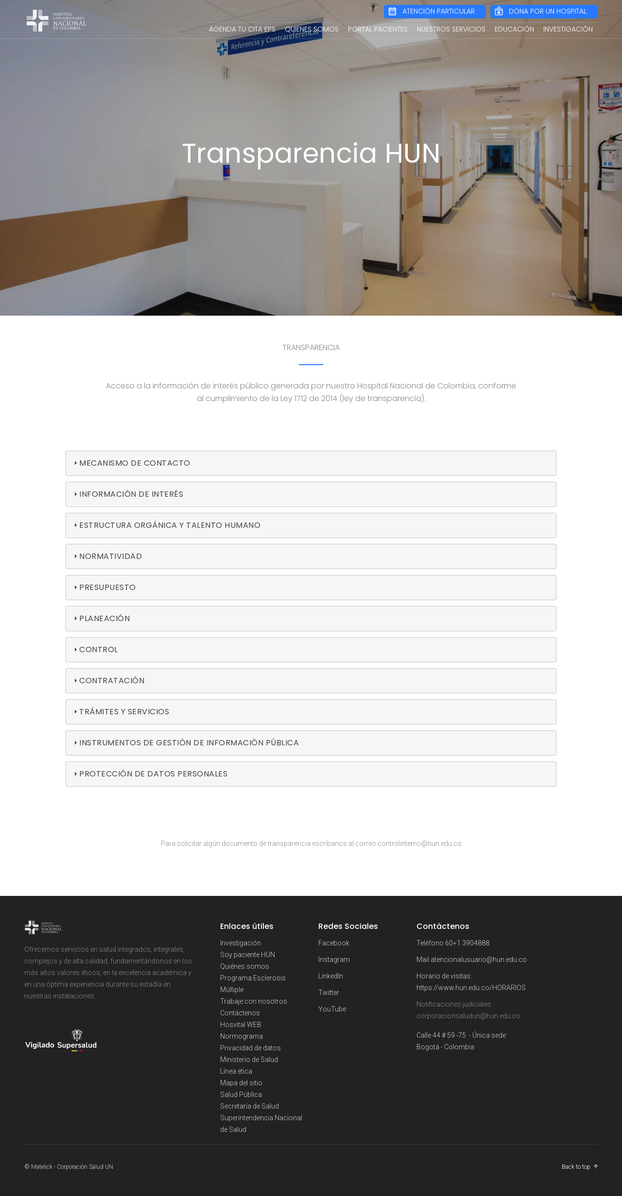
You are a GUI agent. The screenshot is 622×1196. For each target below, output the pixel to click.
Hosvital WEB (240, 1024)
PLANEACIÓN (104, 618)
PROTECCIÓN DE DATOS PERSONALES (153, 773)
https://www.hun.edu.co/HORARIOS (471, 988)
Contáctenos (240, 1013)
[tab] (311, 463)
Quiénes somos (244, 966)
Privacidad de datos (250, 1048)
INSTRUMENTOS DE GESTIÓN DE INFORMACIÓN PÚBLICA (189, 742)
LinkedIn (330, 976)
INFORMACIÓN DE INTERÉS (131, 494)
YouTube (332, 1009)
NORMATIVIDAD (110, 556)
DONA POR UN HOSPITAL (548, 11)
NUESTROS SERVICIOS (451, 29)
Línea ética (236, 1071)
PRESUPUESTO (107, 587)
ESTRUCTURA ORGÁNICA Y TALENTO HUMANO (169, 525)
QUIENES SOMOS (312, 29)
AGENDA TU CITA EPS (242, 29)
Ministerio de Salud (249, 1059)
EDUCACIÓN (514, 29)
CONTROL (98, 649)
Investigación (240, 943)
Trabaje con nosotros (253, 1001)
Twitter (328, 992)
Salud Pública (241, 1094)
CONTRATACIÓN (111, 680)
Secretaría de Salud (249, 1106)
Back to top (576, 1166)
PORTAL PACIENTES (378, 29)
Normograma (241, 1036)
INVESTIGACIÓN (568, 29)
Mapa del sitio (241, 1083)
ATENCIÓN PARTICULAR (438, 11)
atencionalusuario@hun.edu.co (479, 959)
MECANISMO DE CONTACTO (134, 463)
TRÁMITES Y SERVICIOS (124, 711)
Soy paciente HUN (247, 955)
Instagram (334, 959)
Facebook (333, 943)
